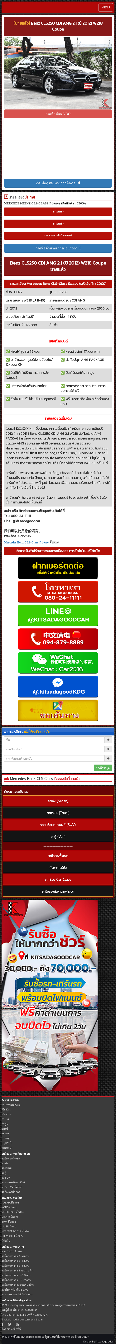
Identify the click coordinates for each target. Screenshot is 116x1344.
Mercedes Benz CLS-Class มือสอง (26, 542)
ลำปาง (5, 1119)
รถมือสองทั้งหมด (11, 1158)
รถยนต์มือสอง (57, 1336)
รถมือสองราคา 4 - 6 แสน (15, 1260)
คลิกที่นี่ (16, 1329)
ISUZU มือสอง (9, 1226)
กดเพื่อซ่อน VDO (58, 114)
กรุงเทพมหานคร (11, 1104)
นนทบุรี (6, 1138)
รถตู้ (4, 1172)
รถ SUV (6, 1177)
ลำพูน (5, 1123)
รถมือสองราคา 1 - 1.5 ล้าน (16, 1275)
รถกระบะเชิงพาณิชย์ (13, 1182)
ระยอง (5, 1133)
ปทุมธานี (6, 1143)
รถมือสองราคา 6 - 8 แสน (15, 1265)
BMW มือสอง (9, 1221)
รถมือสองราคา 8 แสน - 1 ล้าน (18, 1270)
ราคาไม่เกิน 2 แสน (12, 1251)
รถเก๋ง (5, 1163)
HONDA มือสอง (10, 1207)
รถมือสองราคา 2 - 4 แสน (15, 1256)
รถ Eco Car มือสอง (12, 1187)
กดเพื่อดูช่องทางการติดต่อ (58, 183)
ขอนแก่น (6, 1147)
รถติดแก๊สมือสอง (11, 1192)
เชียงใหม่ (6, 1109)
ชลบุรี (5, 1128)
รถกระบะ (7, 1168)
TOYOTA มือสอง (10, 1202)
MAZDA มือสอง (10, 1216)
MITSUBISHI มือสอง (13, 1212)
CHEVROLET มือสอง (12, 1236)
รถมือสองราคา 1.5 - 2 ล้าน (16, 1280)
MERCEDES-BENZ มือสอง (16, 1231)
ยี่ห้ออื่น (6, 1240)
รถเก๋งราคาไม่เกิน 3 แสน (15, 1289)
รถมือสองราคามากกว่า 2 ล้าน (18, 1284)
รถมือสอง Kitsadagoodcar (16, 1300)
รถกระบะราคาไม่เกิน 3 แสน (17, 1294)
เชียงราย (6, 1114)
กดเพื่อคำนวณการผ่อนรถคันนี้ (58, 248)
